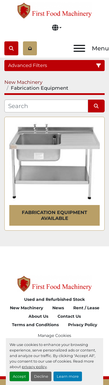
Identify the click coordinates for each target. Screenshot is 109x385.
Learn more (68, 376)
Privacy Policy (82, 324)
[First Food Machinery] (54, 283)
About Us (38, 316)
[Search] (46, 106)
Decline (41, 376)
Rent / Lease (86, 307)
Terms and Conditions (35, 324)
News (58, 307)
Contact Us (69, 316)
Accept (19, 376)
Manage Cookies (54, 335)
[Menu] (79, 48)
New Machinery (26, 307)
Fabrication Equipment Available (54, 215)
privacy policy (34, 367)
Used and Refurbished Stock (54, 299)
